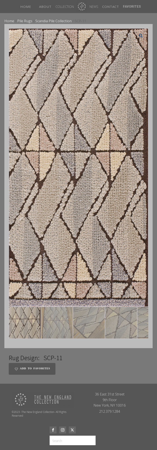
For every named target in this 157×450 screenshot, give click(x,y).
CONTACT (110, 6)
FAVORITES (132, 7)
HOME (25, 6)
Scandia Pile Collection (53, 21)
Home (9, 21)
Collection (64, 6)
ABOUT (45, 6)
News (94, 6)
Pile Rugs (24, 21)
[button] (141, 36)
